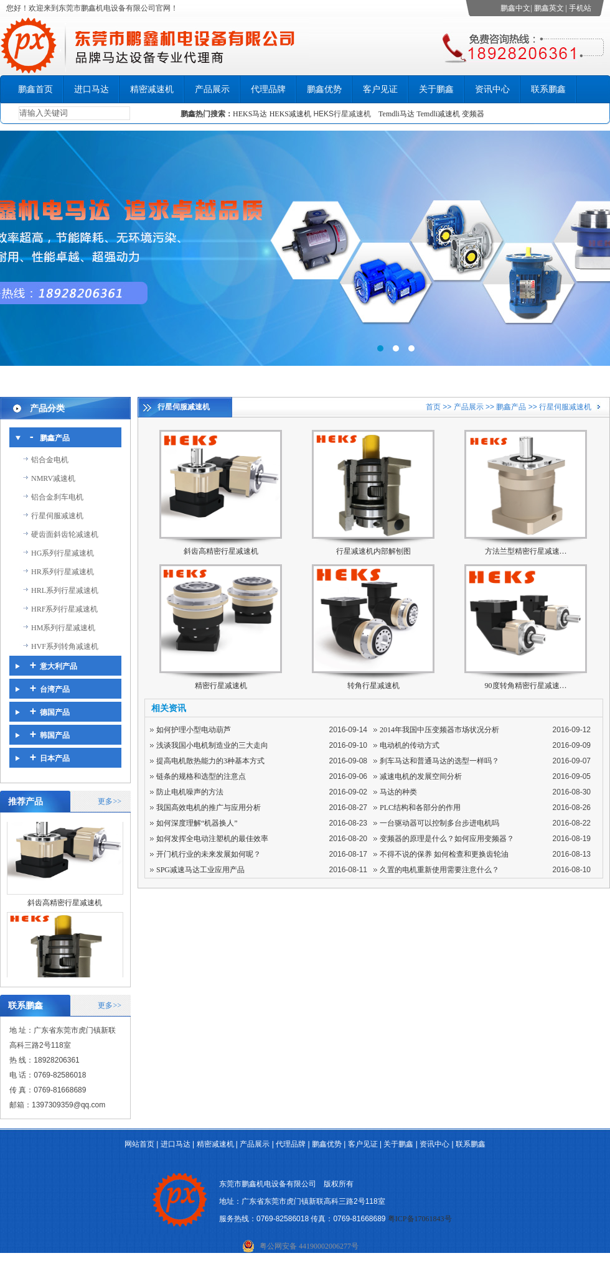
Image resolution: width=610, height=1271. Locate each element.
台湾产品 (55, 689)
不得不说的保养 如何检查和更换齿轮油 (444, 854)
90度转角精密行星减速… (526, 685)
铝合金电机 (49, 459)
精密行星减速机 (221, 685)
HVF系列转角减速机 (64, 646)
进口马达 (91, 89)
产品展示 (212, 89)
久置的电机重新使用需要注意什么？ (439, 869)
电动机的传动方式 (409, 745)
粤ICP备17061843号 (420, 1218)
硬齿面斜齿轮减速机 (64, 534)
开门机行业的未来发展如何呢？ (208, 854)
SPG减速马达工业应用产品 (200, 869)
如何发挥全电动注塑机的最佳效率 (212, 838)
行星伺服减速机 (57, 515)
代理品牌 (268, 89)
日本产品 (55, 758)
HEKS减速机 (290, 113)
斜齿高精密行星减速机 (64, 909)
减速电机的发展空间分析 (421, 776)
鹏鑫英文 (549, 8)
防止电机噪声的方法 (189, 792)
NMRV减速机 (53, 478)
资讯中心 (492, 89)
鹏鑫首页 (35, 89)
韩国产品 (55, 735)
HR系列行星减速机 (62, 571)
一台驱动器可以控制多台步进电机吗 (439, 823)
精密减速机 (152, 89)
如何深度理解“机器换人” (197, 823)
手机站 (580, 8)
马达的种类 (398, 792)
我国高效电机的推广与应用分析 (208, 807)
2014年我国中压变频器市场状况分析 (439, 729)
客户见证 (380, 89)
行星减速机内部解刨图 (373, 551)
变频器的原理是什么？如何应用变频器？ (447, 838)
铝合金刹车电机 (57, 497)
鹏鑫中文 (515, 8)
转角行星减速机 (373, 685)
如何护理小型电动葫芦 (193, 729)
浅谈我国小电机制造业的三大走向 (212, 745)
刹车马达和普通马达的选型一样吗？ (439, 761)
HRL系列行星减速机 (64, 590)
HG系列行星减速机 (62, 553)
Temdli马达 (396, 113)
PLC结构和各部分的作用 (420, 807)
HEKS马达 (250, 113)
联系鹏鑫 (548, 89)
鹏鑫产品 (55, 438)
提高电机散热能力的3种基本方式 (210, 761)
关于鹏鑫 (436, 89)
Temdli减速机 (439, 113)
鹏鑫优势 (324, 89)
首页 (433, 407)
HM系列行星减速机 (63, 627)
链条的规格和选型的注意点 (201, 776)
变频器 (473, 113)
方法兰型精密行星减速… (526, 551)
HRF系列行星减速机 (64, 609)
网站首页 (139, 1144)
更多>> (109, 801)
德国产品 (55, 712)
